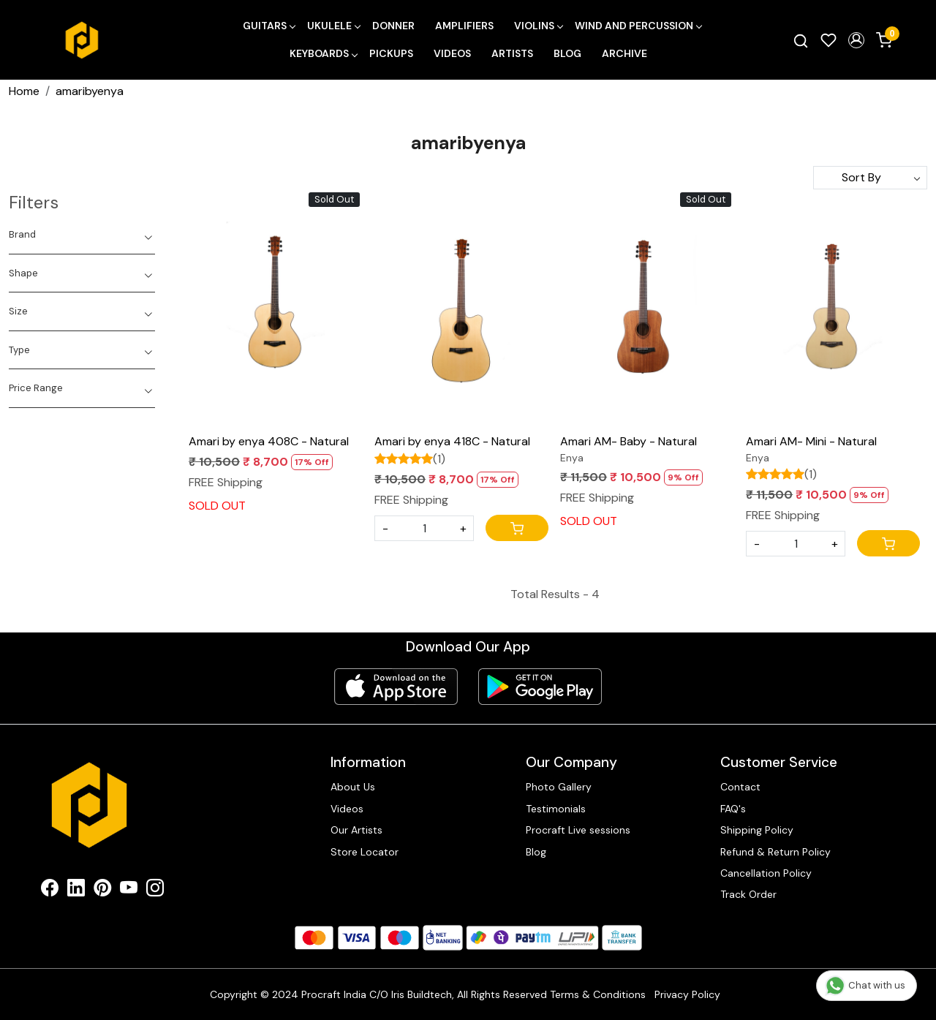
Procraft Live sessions (578, 829)
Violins (538, 25)
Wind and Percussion (638, 25)
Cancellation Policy (766, 873)
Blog (567, 53)
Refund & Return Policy (775, 851)
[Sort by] (870, 177)
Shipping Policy (756, 829)
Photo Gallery (559, 786)
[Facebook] (49, 890)
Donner (393, 25)
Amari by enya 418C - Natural (452, 441)
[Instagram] (155, 890)
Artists (512, 53)
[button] (856, 40)
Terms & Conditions (598, 994)
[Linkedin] (76, 890)
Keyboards (323, 53)
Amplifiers (464, 25)
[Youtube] (128, 890)
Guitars (269, 25)
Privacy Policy (687, 994)
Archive (624, 53)
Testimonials (556, 808)
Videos (452, 53)
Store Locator (365, 851)
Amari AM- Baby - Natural (628, 441)
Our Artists (356, 829)
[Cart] (517, 528)
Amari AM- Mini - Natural (811, 441)
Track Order (748, 894)
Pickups (391, 53)
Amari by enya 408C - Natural (269, 441)
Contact (740, 786)
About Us (353, 786)
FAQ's (733, 808)
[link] (801, 40)
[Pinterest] (102, 890)
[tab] (82, 235)
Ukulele (333, 25)
